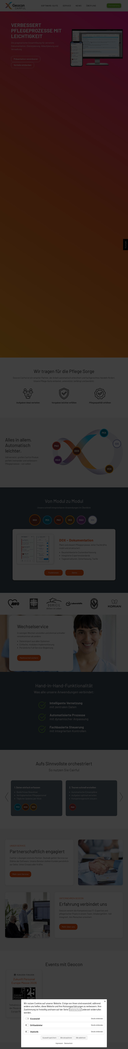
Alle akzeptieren (66, 1038)
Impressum (59, 1043)
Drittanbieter (36, 1025)
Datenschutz (75, 1009)
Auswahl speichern (49, 1038)
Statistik (34, 1031)
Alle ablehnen (81, 1038)
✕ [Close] (105, 1001)
